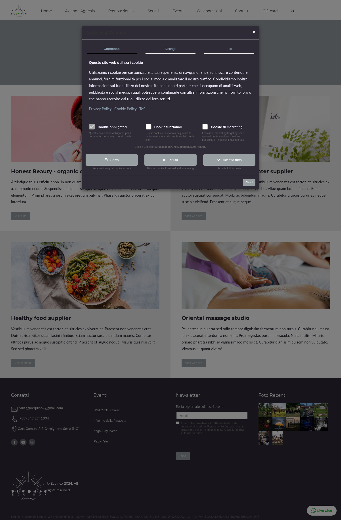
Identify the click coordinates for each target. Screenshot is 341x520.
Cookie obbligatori (112, 127)
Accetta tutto (229, 160)
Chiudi (249, 182)
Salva (112, 160)
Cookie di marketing (227, 127)
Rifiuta (170, 160)
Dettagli (170, 49)
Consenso (112, 49)
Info (229, 49)
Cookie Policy (126, 108)
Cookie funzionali (168, 127)
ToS (142, 108)
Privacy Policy (100, 108)
